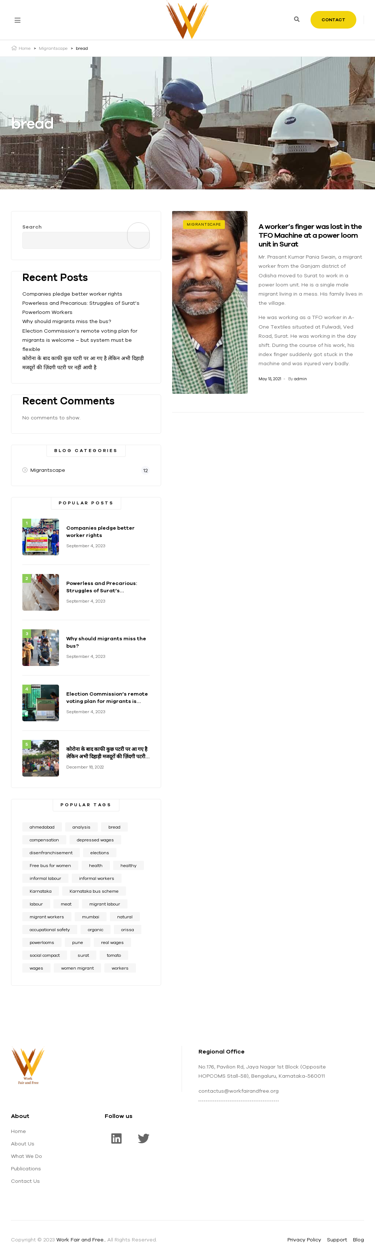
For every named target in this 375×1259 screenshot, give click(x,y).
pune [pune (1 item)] (77, 942)
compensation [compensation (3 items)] (44, 839)
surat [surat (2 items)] (83, 955)
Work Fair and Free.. (81, 1240)
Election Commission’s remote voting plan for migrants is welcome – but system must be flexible (79, 340)
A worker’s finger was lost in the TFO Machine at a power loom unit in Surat (310, 235)
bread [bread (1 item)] (114, 827)
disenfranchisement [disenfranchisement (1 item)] (51, 852)
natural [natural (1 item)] (125, 916)
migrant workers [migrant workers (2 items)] (47, 916)
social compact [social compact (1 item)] (45, 955)
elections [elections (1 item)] (99, 852)
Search (32, 227)
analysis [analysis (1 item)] (81, 827)
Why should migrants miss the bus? (66, 321)
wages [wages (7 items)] (36, 968)
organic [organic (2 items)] (95, 929)
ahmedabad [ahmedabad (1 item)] (42, 827)
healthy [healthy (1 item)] (128, 865)
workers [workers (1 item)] (120, 968)
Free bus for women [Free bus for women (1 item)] (50, 865)
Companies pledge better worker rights (72, 294)
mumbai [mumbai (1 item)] (90, 916)
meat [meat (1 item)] (66, 903)
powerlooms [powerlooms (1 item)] (42, 942)
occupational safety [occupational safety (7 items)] (50, 929)
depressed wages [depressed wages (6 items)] (95, 839)
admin (300, 379)
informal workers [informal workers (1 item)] (96, 878)
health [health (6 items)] (96, 865)
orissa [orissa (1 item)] (127, 929)
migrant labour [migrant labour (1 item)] (104, 903)
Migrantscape (204, 224)
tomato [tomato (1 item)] (114, 955)
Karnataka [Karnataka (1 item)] (41, 891)
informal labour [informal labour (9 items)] (45, 878)
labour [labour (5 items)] (36, 903)
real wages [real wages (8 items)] (112, 942)
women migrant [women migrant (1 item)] (77, 968)
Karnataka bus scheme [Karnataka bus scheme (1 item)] (94, 891)
